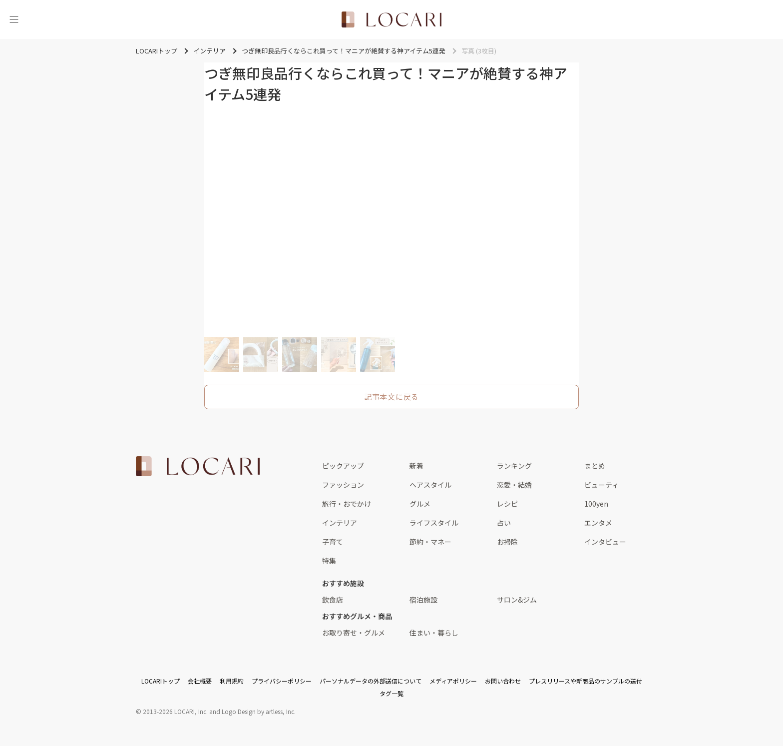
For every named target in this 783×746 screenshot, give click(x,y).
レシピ (507, 504)
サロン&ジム (517, 599)
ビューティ (601, 485)
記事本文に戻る (391, 396)
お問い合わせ (503, 681)
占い (504, 523)
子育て (332, 542)
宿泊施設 (423, 599)
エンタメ (598, 523)
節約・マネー (430, 542)
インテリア (339, 523)
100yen (596, 504)
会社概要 (200, 681)
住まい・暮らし (433, 632)
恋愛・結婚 (514, 485)
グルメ (419, 504)
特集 (329, 561)
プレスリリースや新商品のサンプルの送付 (585, 681)
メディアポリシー (453, 681)
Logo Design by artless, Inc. (259, 711)
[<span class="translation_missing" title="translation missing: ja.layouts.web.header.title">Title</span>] (391, 19)
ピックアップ (343, 466)
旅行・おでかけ (346, 504)
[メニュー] (14, 19)
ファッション (343, 485)
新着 (416, 466)
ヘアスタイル (430, 485)
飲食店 (332, 599)
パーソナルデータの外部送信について (370, 681)
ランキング (514, 466)
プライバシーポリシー (282, 681)
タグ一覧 (391, 693)
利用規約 (232, 681)
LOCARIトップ (160, 681)
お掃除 (507, 542)
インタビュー (605, 542)
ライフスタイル (433, 523)
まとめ (594, 466)
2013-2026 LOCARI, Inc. (175, 711)
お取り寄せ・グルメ (353, 632)
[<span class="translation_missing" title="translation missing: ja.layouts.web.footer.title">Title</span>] (198, 466)
